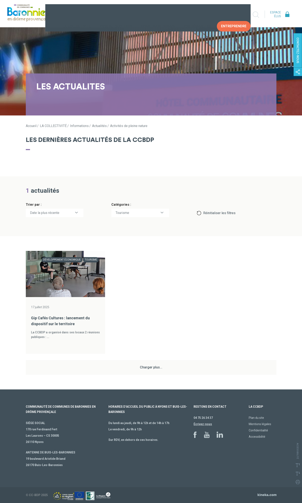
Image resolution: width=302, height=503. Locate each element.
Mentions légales (260, 424)
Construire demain (158, 15)
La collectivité (76, 15)
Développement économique (62, 259)
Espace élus (275, 14)
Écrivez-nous (203, 424)
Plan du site (256, 417)
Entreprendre (233, 15)
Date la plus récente (44, 213)
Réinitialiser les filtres (219, 213)
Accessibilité (257, 436)
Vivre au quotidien (115, 15)
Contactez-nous (297, 50)
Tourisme (122, 213)
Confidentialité (258, 430)
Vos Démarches (197, 15)
